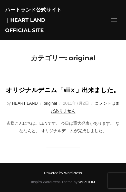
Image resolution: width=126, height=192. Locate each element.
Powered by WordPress (63, 173)
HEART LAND (25, 103)
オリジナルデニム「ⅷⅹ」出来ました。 (63, 90)
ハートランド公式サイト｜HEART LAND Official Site (33, 20)
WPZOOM (87, 182)
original (50, 103)
